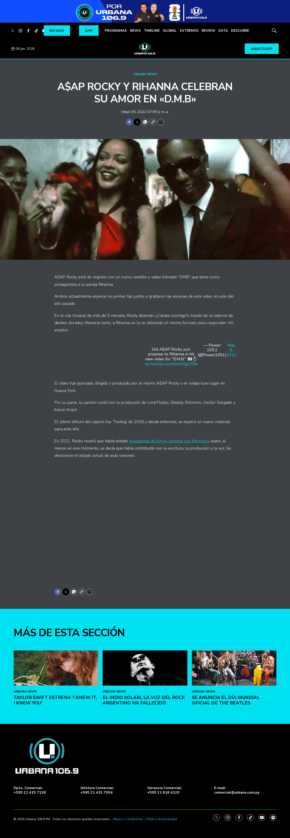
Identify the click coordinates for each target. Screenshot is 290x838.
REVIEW (208, 30)
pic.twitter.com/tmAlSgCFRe (171, 364)
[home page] (145, 48)
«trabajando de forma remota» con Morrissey (169, 441)
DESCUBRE (240, 30)
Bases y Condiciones (128, 819)
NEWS (135, 30)
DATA (223, 30)
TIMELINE (152, 30)
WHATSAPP (262, 48)
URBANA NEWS (145, 74)
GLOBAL (170, 30)
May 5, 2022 (231, 350)
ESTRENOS (189, 30)
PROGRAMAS (116, 30)
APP (89, 30)
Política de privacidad (161, 819)
